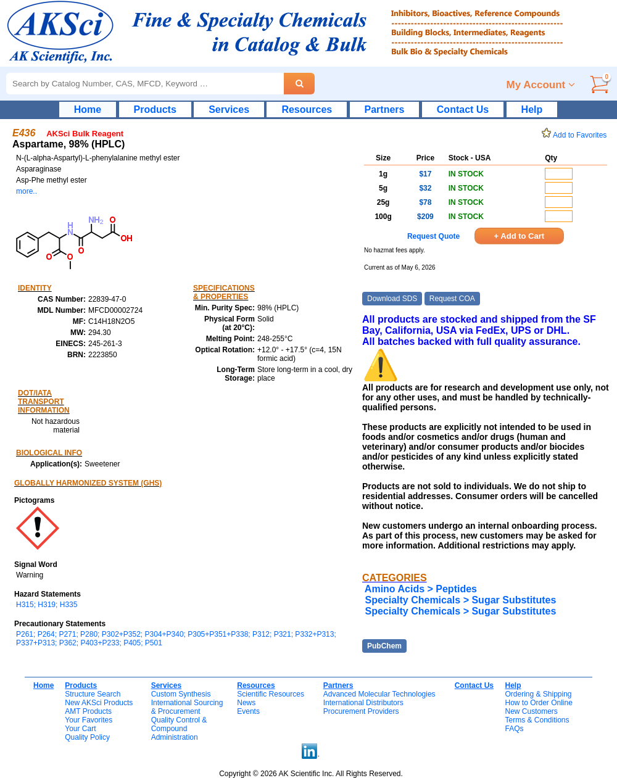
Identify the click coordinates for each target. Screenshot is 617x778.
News (246, 702)
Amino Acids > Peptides (421, 589)
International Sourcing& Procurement (187, 707)
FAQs (514, 728)
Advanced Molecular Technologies (379, 694)
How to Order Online (538, 702)
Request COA (452, 298)
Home (87, 109)
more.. (26, 191)
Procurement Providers (361, 711)
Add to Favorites (576, 135)
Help (532, 109)
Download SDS (392, 298)
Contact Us (463, 109)
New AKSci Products (99, 702)
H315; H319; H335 (46, 604)
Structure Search (92, 694)
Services (229, 109)
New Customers (531, 711)
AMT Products (88, 711)
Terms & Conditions (537, 720)
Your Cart (80, 728)
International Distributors (363, 702)
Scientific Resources (270, 694)
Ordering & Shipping (538, 694)
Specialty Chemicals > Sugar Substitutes (460, 600)
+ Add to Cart (519, 236)
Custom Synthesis (181, 694)
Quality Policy (87, 737)
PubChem (384, 646)
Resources (306, 109)
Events (248, 711)
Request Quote (433, 236)
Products (155, 109)
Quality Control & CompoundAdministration (179, 729)
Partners (385, 109)
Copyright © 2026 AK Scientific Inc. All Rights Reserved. (311, 773)
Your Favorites (88, 720)
